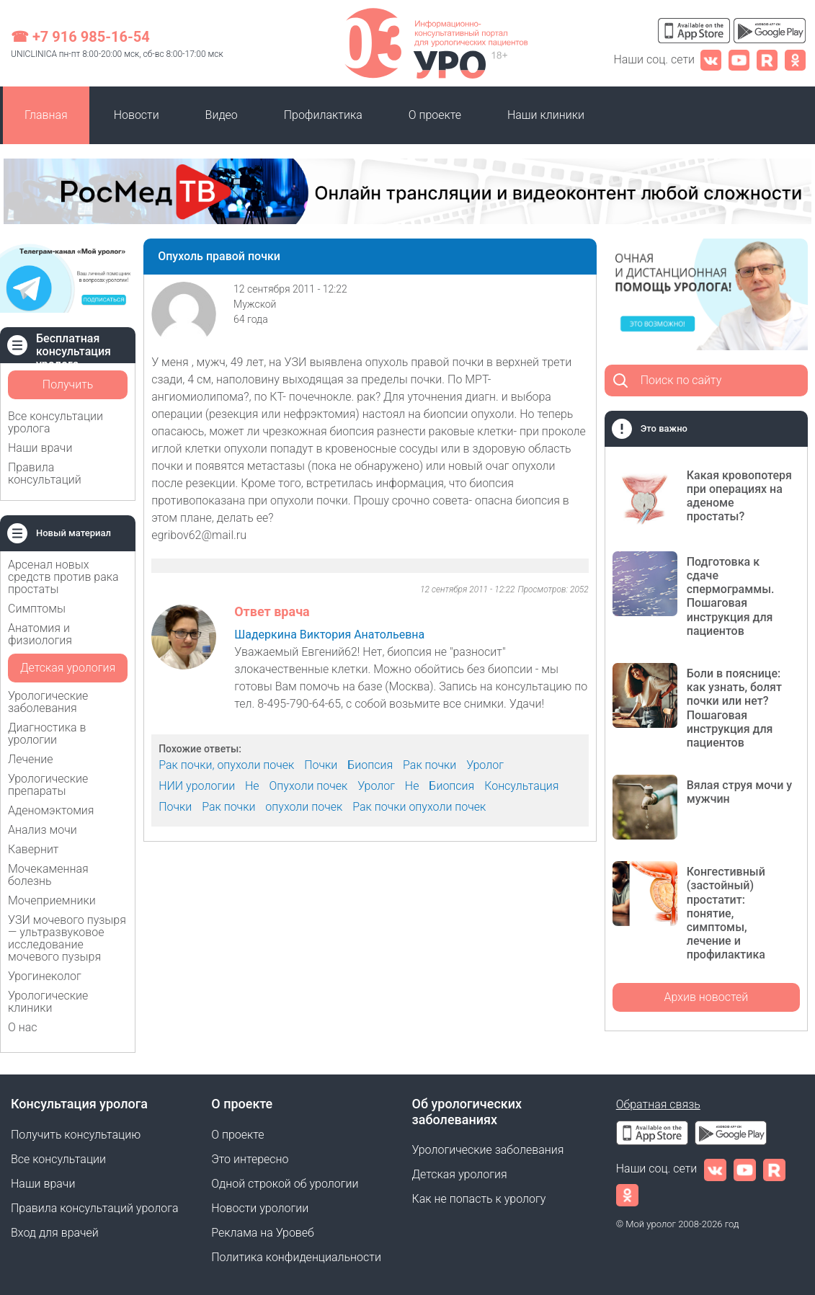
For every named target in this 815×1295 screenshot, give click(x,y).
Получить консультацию (68, 388)
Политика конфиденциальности (296, 1257)
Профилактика (323, 115)
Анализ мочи (42, 830)
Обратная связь (658, 1104)
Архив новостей (706, 997)
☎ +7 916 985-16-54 (80, 36)
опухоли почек (303, 807)
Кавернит (33, 849)
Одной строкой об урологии (284, 1184)
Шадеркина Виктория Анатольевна (329, 634)
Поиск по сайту (681, 380)
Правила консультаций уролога (94, 1208)
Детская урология (67, 668)
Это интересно (249, 1159)
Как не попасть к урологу (479, 1199)
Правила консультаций (44, 473)
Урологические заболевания (48, 702)
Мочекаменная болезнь (48, 875)
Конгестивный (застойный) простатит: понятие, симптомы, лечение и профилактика (726, 913)
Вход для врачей (55, 1233)
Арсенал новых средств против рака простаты (63, 577)
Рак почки (429, 765)
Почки (320, 765)
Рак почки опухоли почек (419, 807)
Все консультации (58, 1159)
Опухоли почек (309, 786)
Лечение (30, 759)
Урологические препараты (48, 785)
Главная (46, 115)
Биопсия (370, 765)
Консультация (521, 786)
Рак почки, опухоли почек (226, 765)
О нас (22, 1027)
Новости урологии (259, 1208)
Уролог (485, 765)
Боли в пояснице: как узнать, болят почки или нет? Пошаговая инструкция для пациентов (734, 708)
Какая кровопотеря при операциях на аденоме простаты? (739, 496)
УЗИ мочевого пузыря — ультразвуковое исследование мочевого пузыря (67, 938)
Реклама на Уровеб (262, 1233)
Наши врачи (40, 448)
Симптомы (37, 608)
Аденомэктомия (51, 810)
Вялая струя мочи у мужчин (739, 792)
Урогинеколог (44, 976)
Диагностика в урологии (47, 733)
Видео (221, 115)
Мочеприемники (52, 900)
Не (252, 786)
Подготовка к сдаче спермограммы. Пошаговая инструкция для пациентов (731, 596)
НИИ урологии (197, 786)
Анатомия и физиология (40, 634)
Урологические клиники (48, 1001)
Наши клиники (545, 115)
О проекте (435, 115)
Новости (136, 115)
